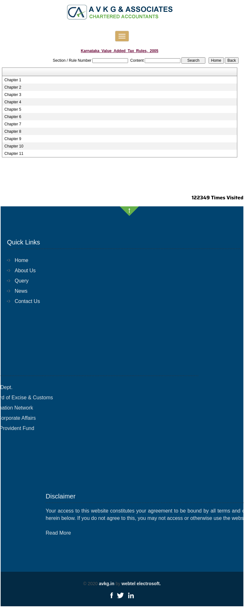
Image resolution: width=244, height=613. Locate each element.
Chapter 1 (12, 80)
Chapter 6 (12, 117)
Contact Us (22, 301)
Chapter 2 (12, 87)
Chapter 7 (12, 124)
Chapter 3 (12, 94)
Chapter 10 (13, 146)
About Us (20, 270)
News (16, 291)
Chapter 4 (12, 102)
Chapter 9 (12, 139)
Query (17, 280)
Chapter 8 (12, 131)
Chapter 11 (13, 153)
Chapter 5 (12, 109)
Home (17, 260)
